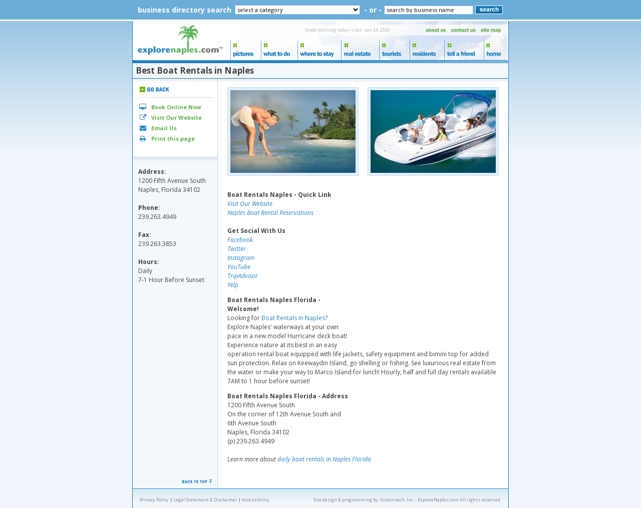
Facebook (240, 239)
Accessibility (255, 499)
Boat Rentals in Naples (293, 318)
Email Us (157, 128)
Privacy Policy (154, 499)
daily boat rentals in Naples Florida (324, 459)
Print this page (166, 138)
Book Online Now (169, 107)
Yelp (232, 285)
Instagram (240, 257)
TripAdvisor (242, 276)
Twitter (236, 248)
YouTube (238, 267)
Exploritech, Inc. (397, 499)
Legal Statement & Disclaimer (205, 499)
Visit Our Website (170, 117)
